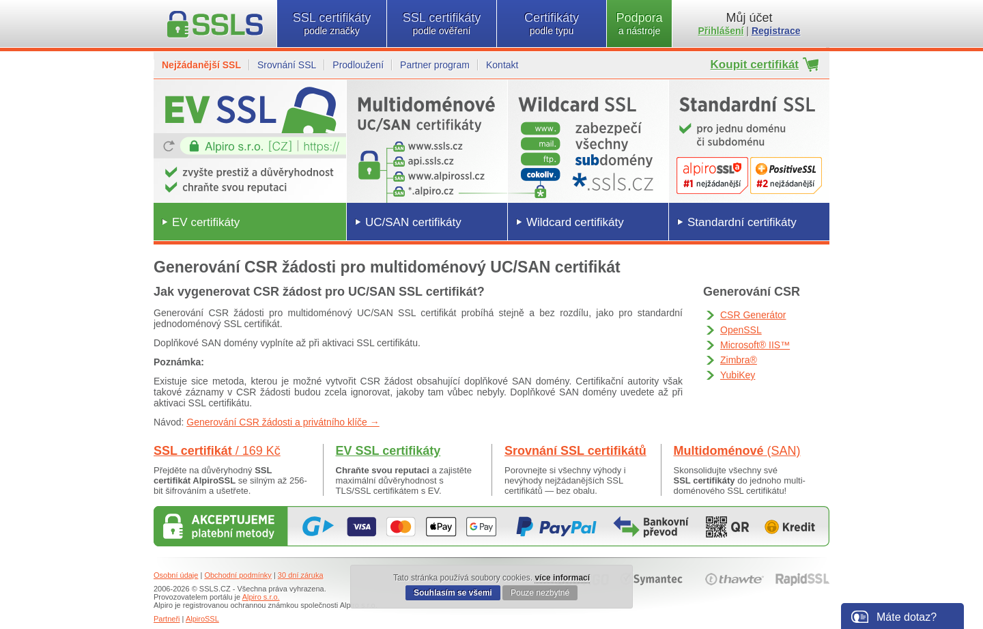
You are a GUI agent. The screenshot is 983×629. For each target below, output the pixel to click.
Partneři (167, 619)
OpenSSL (741, 329)
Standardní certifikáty (742, 222)
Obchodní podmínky (237, 575)
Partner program (435, 64)
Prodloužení (358, 64)
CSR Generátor (753, 314)
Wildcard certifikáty (575, 222)
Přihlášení (721, 30)
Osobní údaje (176, 575)
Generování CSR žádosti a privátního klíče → (282, 422)
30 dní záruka (301, 575)
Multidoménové (737, 451)
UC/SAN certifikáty (413, 222)
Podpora (639, 23)
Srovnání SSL (286, 64)
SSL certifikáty (331, 23)
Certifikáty (551, 23)
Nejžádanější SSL (201, 64)
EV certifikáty (206, 222)
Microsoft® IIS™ (755, 344)
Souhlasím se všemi (453, 593)
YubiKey (737, 374)
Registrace (776, 30)
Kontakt (502, 64)
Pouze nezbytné (540, 593)
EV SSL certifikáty (388, 451)
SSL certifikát (217, 451)
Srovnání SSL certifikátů (575, 451)
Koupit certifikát (755, 64)
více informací (562, 578)
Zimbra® (738, 359)
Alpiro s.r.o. (261, 597)
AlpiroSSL (202, 619)
